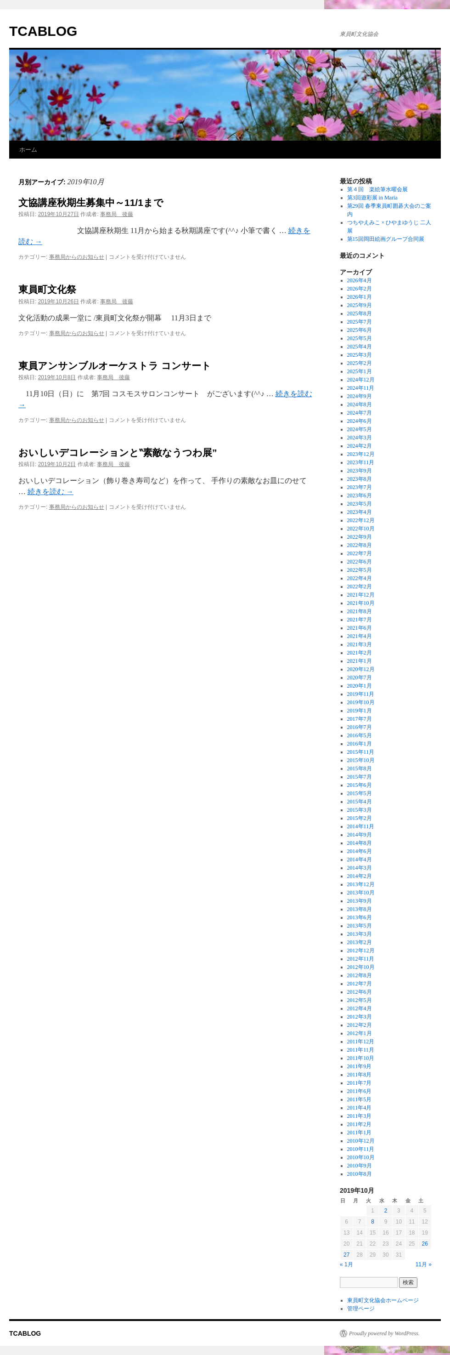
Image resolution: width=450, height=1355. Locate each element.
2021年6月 (359, 628)
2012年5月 (359, 1000)
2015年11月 (361, 752)
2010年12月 (361, 1141)
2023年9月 (359, 470)
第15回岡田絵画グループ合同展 (385, 239)
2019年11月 (361, 694)
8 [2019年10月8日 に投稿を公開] (372, 1221)
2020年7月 (359, 677)
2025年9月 (359, 305)
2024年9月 (359, 396)
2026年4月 (359, 280)
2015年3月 (359, 810)
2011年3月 (359, 1116)
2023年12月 (361, 454)
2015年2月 (359, 818)
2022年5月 (359, 570)
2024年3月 (359, 437)
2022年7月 (359, 553)
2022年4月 (359, 578)
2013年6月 (359, 917)
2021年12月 (361, 595)
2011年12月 (361, 1041)
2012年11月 (361, 959)
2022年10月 (361, 528)
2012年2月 (359, 1025)
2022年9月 (359, 537)
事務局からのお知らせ (76, 257)
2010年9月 (359, 1165)
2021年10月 (361, 603)
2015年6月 (359, 785)
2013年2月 (359, 942)
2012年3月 (359, 1016)
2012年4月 (359, 1008)
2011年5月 (359, 1099)
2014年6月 (359, 851)
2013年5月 (359, 925)
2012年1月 (359, 1033)
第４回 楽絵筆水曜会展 (377, 189)
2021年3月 (359, 644)
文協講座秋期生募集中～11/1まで (90, 202)
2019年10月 (361, 702)
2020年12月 (361, 669)
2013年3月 (359, 934)
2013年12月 (361, 884)
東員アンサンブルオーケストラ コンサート (114, 365)
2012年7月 (359, 983)
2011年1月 (359, 1132)
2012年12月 (361, 950)
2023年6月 (359, 495)
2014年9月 (359, 834)
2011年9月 (359, 1066)
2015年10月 (361, 760)
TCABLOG (43, 31)
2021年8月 (359, 611)
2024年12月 (361, 379)
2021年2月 (359, 652)
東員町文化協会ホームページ (383, 1300)
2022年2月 (359, 586)
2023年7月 (359, 487)
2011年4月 (359, 1107)
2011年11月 (360, 1050)
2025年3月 (359, 355)
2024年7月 (359, 413)
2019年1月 (359, 710)
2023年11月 (361, 462)
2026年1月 (359, 297)
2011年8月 (359, 1074)
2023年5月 (359, 504)
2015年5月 (359, 793)
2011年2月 (359, 1124)
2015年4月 (359, 801)
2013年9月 (359, 901)
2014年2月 (359, 876)
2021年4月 (359, 636)
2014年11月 (361, 826)
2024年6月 (359, 421)
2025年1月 (359, 371)
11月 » (424, 1264)
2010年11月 (361, 1149)
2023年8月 (359, 479)
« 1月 (346, 1264)
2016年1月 (359, 743)
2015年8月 (359, 768)
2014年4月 (359, 859)
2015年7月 (359, 777)
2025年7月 (359, 322)
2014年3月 (359, 868)
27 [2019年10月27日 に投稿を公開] (346, 1255)
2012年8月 (359, 975)
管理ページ (361, 1308)
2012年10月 (361, 967)
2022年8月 (359, 545)
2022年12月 (361, 520)
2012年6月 (359, 992)
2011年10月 (361, 1058)
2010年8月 (359, 1174)
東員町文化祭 (47, 289)
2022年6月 (359, 561)
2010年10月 (361, 1157)
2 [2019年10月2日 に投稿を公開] (386, 1210)
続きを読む (50, 491)
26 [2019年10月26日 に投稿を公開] (425, 1244)
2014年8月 (359, 843)
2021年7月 (359, 619)
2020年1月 (359, 686)
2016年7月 (359, 727)
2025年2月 (359, 363)
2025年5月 (359, 338)
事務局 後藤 (116, 214)
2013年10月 (361, 892)
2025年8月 (359, 313)
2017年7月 (359, 719)
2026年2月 (359, 288)
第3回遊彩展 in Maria (372, 197)
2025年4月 (359, 346)
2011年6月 (359, 1091)
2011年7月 (359, 1083)
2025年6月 (359, 330)
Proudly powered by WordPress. (384, 1333)
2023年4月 (359, 512)
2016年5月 (359, 735)
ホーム (28, 149)
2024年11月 (361, 388)
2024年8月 (359, 404)
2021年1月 (359, 661)
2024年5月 (359, 429)
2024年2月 (359, 446)
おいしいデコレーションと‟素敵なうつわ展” (117, 452)
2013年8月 (359, 909)
